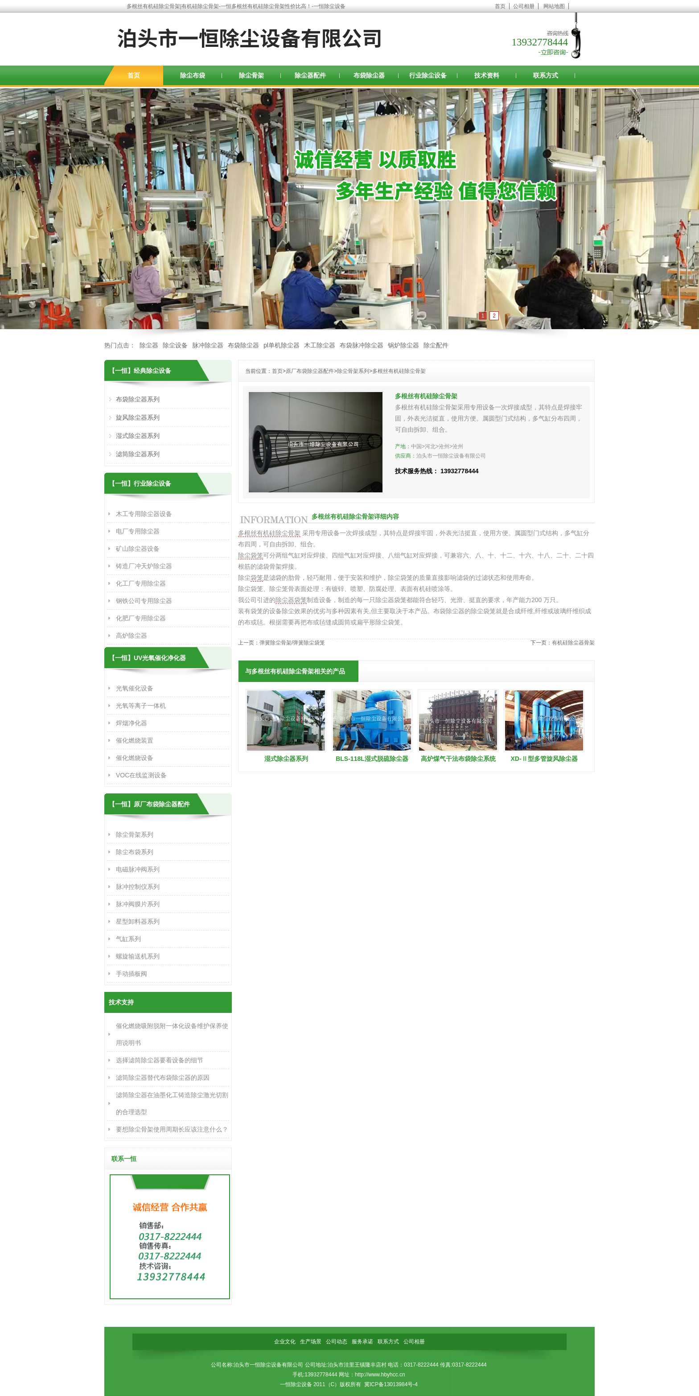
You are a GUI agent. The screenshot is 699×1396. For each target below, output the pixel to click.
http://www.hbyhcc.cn (380, 1374)
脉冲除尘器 (207, 345)
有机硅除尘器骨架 (573, 643)
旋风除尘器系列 (138, 417)
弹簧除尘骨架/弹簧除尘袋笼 (292, 643)
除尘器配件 (310, 75)
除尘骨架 (251, 75)
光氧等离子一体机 (141, 705)
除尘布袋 (192, 75)
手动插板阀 (131, 973)
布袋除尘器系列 (138, 399)
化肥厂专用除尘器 (141, 618)
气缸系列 (128, 938)
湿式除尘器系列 (286, 758)
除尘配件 (436, 345)
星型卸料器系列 (138, 921)
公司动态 (336, 1341)
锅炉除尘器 (403, 345)
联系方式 (545, 75)
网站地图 (554, 6)
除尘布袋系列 (134, 851)
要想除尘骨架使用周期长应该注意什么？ (172, 1129)
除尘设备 (175, 345)
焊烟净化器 (131, 723)
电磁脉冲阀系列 (138, 869)
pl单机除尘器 (281, 345)
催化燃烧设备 (134, 757)
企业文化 (285, 1341)
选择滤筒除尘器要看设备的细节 (159, 1060)
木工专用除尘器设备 (144, 513)
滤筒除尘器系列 (138, 454)
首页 (500, 6)
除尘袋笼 (250, 555)
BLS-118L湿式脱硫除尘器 (372, 758)
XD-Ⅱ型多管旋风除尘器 (543, 758)
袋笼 (257, 577)
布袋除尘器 (369, 75)
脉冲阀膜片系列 (138, 904)
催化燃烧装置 (134, 740)
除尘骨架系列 (353, 371)
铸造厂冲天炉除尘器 (144, 566)
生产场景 (310, 1341)
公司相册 (524, 6)
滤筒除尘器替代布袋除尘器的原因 (163, 1077)
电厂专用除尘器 (138, 531)
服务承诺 (362, 1341)
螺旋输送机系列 (138, 956)
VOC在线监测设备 (141, 775)
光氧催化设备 (134, 688)
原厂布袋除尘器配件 (310, 371)
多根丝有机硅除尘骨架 (399, 371)
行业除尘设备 (428, 75)
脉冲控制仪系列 (138, 886)
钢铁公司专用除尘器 (144, 600)
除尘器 (149, 345)
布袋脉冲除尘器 (361, 345)
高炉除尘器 (131, 635)
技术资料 (486, 75)
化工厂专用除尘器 (141, 583)
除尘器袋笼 (291, 599)
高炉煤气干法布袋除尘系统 (458, 758)
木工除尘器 (319, 345)
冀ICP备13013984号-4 (391, 1384)
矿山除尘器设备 (138, 548)
